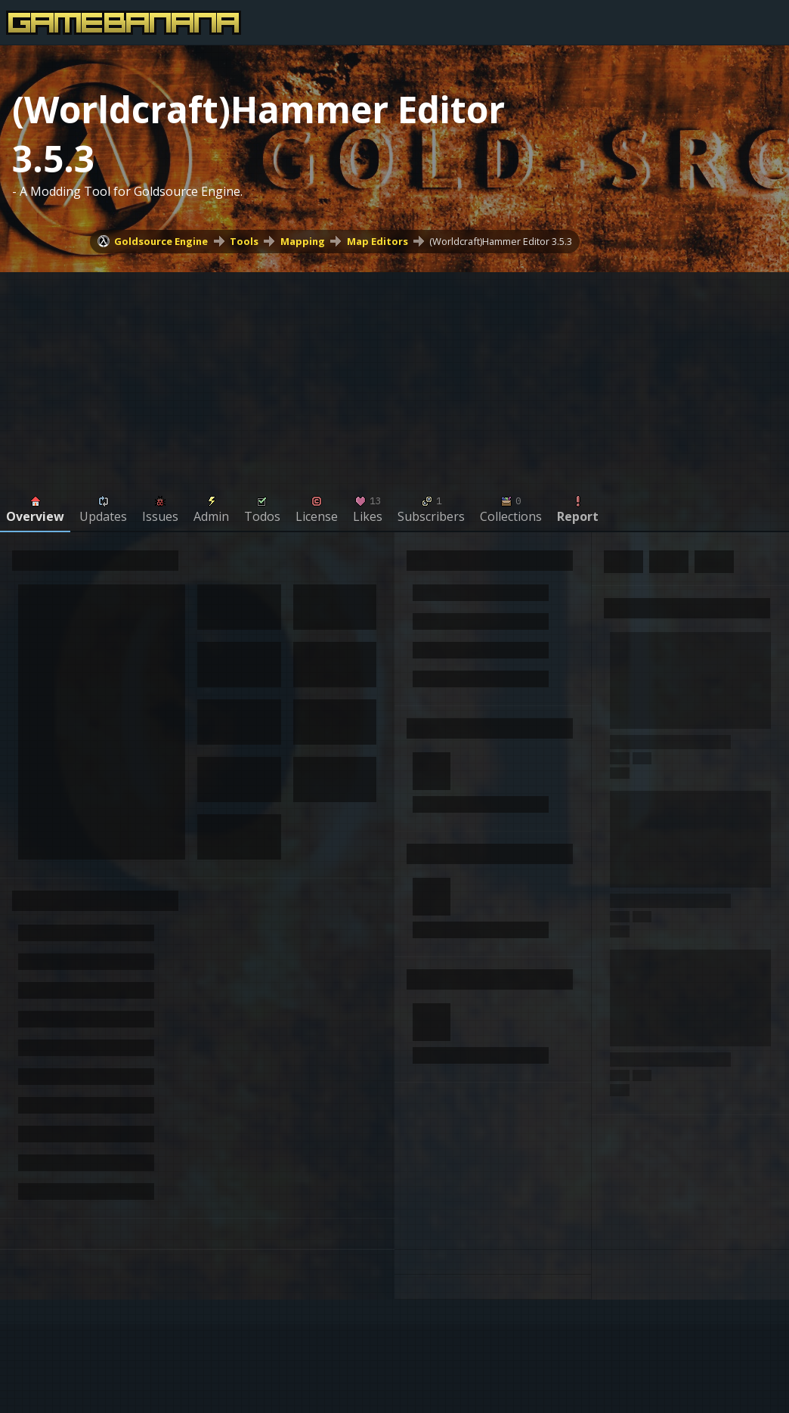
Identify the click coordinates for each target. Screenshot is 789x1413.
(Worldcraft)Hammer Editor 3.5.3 (500, 241)
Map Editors (377, 241)
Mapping (302, 241)
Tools (244, 241)
